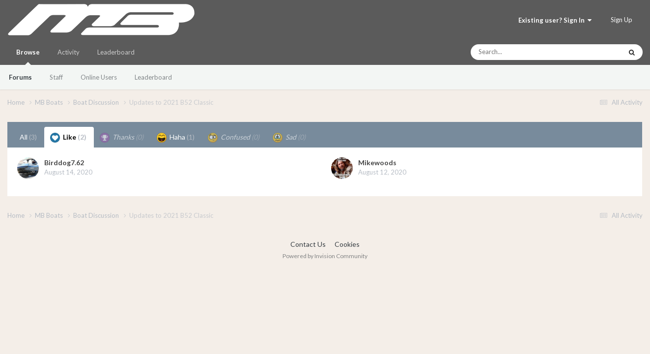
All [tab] (28, 137)
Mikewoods (377, 162)
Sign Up (621, 20)
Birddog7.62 (64, 162)
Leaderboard (153, 77)
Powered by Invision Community (325, 256)
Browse (28, 56)
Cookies (347, 244)
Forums (20, 77)
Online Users (99, 77)
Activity (68, 52)
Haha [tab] (176, 138)
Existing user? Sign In (555, 20)
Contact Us (308, 244)
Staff (56, 77)
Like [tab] (68, 138)
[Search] (520, 52)
